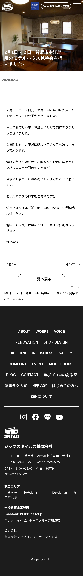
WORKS (42, 331)
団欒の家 (39, 385)
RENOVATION (26, 342)
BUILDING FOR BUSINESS (32, 353)
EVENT (37, 364)
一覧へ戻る (42, 279)
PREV (11, 264)
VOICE (59, 331)
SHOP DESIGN (56, 342)
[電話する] (56, 5)
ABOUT (24, 331)
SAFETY (65, 353)
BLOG (11, 375)
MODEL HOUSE (62, 364)
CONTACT (29, 375)
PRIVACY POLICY (15, 474)
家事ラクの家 (16, 385)
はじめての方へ (65, 385)
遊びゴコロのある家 (60, 375)
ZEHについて (41, 396)
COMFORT (17, 364)
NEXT (70, 264)
